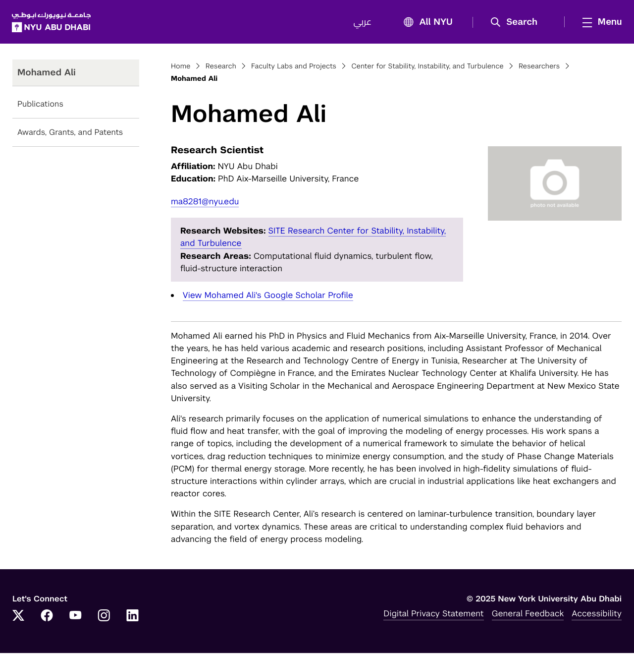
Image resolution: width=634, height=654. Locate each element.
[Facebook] (47, 617)
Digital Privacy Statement (433, 614)
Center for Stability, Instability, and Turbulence (427, 67)
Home (181, 67)
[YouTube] (75, 617)
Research (221, 67)
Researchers (539, 67)
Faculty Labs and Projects (293, 67)
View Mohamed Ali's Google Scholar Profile (268, 296)
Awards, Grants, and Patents (70, 133)
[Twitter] (18, 617)
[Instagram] (104, 617)
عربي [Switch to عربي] (362, 22)
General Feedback (528, 614)
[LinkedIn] (132, 617)
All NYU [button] (424, 23)
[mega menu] (599, 22)
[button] (516, 22)
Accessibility (597, 614)
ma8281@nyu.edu (205, 202)
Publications (40, 105)
